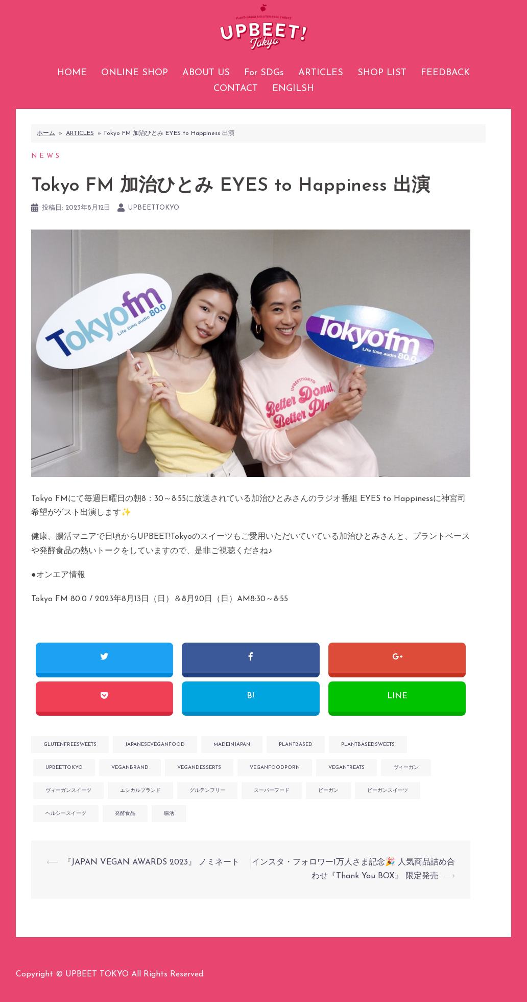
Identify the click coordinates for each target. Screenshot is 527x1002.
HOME (72, 73)
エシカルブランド (140, 790)
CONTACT (235, 89)
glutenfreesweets (70, 744)
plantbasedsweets (368, 744)
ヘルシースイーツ (65, 813)
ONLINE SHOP (134, 73)
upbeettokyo (153, 207)
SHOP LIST (381, 73)
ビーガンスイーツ (387, 790)
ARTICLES (320, 73)
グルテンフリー (207, 790)
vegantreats (346, 767)
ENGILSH (293, 89)
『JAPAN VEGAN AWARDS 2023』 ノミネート (151, 862)
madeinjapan (231, 744)
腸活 (169, 813)
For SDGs (264, 73)
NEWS (46, 156)
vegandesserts (199, 767)
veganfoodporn (275, 767)
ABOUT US (206, 73)
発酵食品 (125, 813)
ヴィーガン (406, 767)
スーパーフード (272, 790)
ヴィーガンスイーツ (68, 790)
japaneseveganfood (155, 744)
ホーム (46, 133)
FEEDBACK (445, 73)
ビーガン (328, 790)
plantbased (296, 744)
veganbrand (130, 767)
